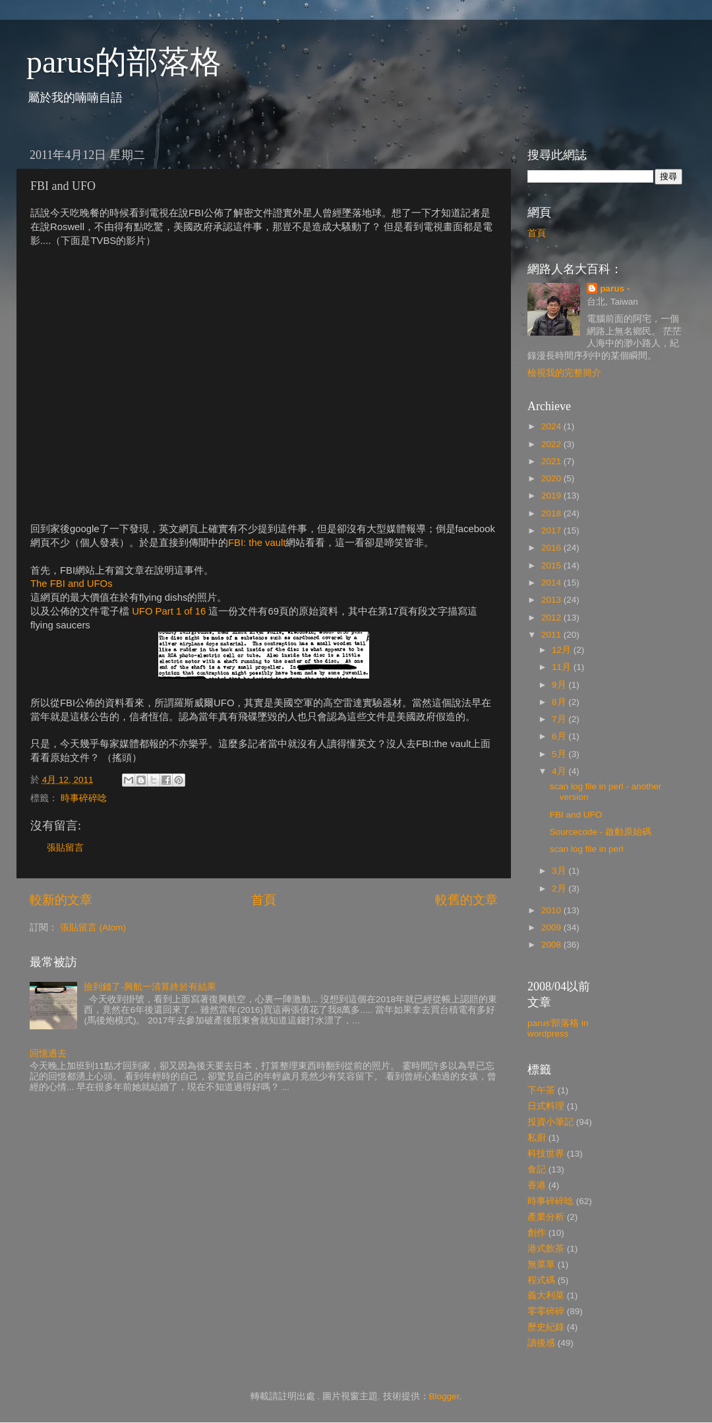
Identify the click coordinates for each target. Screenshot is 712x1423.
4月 (560, 771)
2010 (552, 910)
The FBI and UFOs (71, 583)
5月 (560, 754)
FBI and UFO (576, 815)
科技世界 (545, 1154)
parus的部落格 (124, 61)
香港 (536, 1185)
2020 (552, 478)
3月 (560, 871)
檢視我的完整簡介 (564, 373)
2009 (552, 927)
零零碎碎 (545, 1311)
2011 (552, 635)
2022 (552, 444)
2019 (552, 495)
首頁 (263, 900)
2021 (552, 461)
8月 (560, 702)
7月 (560, 719)
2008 (552, 945)
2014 (552, 583)
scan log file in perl (587, 849)
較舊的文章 (466, 900)
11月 (563, 667)
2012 (552, 617)
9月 (560, 685)
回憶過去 (48, 1053)
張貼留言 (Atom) (93, 927)
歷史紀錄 (545, 1327)
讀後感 (541, 1343)
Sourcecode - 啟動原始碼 (600, 832)
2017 (552, 530)
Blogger (444, 1396)
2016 (552, 548)
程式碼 (541, 1280)
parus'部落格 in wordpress (558, 1028)
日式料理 (545, 1106)
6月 (560, 736)
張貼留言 (65, 848)
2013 (552, 600)
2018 (552, 513)
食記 (536, 1169)
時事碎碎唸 (84, 798)
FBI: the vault (256, 542)
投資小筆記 (550, 1122)
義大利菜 (545, 1295)
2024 (552, 426)
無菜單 (541, 1264)
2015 (552, 565)
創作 (536, 1233)
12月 (563, 650)
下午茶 (541, 1090)
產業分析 (545, 1217)
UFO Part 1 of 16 (169, 611)
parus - (615, 288)
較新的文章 (61, 900)
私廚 (536, 1138)
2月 (560, 888)
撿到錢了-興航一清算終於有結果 (150, 987)
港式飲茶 (545, 1249)
